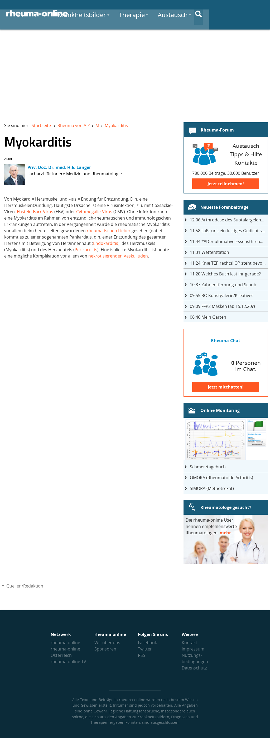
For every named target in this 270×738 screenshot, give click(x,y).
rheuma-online (65, 642)
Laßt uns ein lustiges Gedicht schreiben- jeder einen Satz (229, 231)
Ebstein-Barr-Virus (35, 212)
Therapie (177, 13)
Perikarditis (86, 250)
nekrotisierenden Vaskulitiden (118, 256)
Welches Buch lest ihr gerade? (225, 274)
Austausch (218, 13)
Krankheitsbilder (127, 13)
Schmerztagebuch (208, 467)
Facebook (147, 642)
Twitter (145, 649)
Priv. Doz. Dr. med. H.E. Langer (59, 167)
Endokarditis (105, 243)
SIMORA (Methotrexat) (212, 488)
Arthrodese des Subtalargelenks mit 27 (229, 220)
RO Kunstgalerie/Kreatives (221, 295)
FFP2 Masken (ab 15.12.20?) (222, 306)
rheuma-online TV (68, 661)
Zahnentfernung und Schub (223, 285)
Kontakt (189, 642)
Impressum (193, 649)
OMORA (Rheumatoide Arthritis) (221, 477)
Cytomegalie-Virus (94, 212)
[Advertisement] (135, 73)
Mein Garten (208, 317)
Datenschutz (194, 668)
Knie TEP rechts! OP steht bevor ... (229, 263)
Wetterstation (209, 252)
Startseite (41, 125)
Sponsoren (105, 649)
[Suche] (259, 14)
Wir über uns (107, 642)
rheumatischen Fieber (109, 231)
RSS (141, 655)
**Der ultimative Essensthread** (228, 241)
